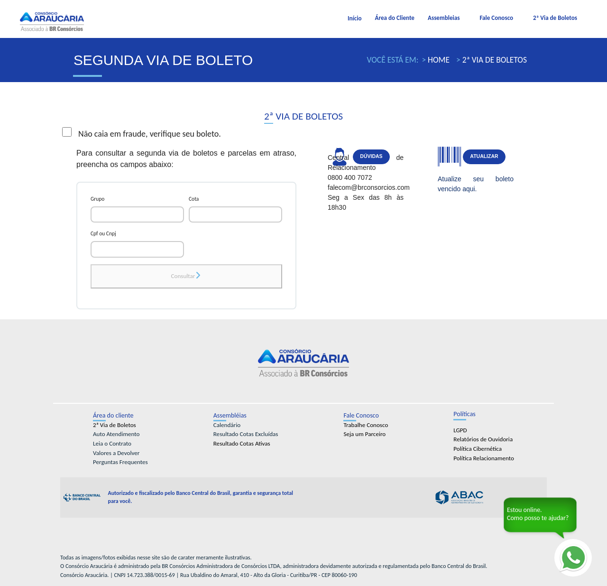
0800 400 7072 (350, 177)
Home (438, 60)
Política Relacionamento (483, 458)
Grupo (97, 198)
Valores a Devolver (116, 453)
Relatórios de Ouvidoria (483, 439)
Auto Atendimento (116, 434)
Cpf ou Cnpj (103, 233)
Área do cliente (113, 415)
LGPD (460, 430)
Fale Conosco (496, 18)
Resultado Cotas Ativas (241, 443)
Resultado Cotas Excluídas (245, 434)
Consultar (186, 276)
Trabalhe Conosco (365, 425)
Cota (194, 198)
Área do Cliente (394, 18)
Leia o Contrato (112, 443)
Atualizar (484, 156)
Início (355, 18)
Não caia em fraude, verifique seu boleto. (141, 133)
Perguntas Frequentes (120, 462)
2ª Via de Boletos (555, 18)
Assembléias (230, 415)
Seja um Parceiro (364, 434)
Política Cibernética (477, 449)
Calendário (226, 425)
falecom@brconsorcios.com (366, 187)
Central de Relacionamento (366, 162)
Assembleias (444, 18)
